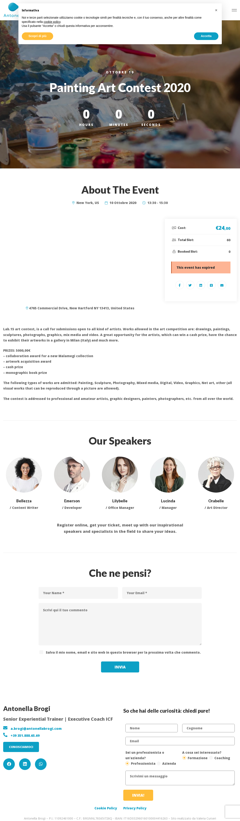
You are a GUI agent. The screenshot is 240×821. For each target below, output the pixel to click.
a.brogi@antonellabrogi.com (36, 728)
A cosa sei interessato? (201, 752)
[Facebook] (179, 285)
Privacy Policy (134, 808)
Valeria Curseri (206, 818)
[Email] (222, 285)
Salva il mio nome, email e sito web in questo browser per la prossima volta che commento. (123, 652)
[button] (21, 747)
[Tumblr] (211, 285)
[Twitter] (190, 285)
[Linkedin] (201, 285)
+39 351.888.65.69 (25, 735)
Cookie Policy (105, 808)
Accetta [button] (206, 36)
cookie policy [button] (52, 21)
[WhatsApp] (41, 764)
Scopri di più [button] (38, 36)
